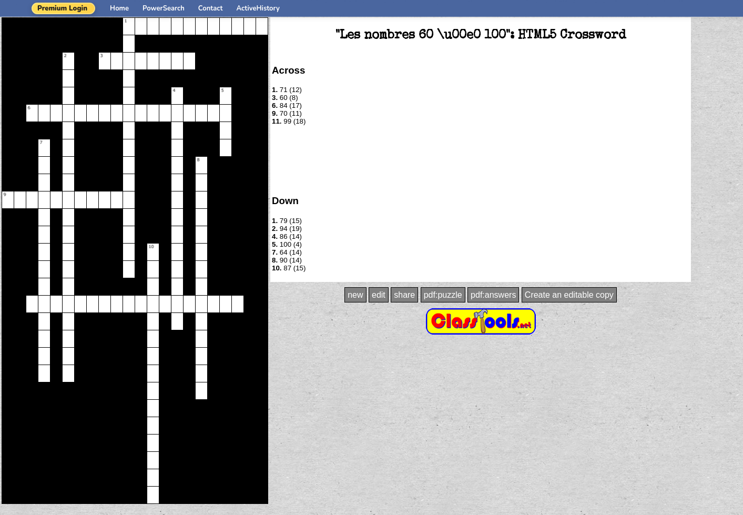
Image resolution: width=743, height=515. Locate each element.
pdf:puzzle (443, 294)
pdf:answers (493, 294)
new (355, 294)
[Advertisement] (480, 159)
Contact (210, 8)
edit (378, 294)
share (404, 294)
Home (119, 8)
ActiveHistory (258, 8)
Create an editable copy (569, 294)
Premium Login (62, 8)
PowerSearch (164, 8)
